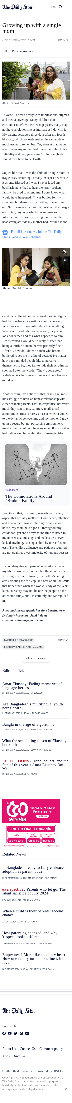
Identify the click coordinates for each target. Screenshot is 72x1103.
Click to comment (36, 658)
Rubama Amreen (22, 51)
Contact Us (28, 1049)
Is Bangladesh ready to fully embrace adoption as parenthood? (33, 869)
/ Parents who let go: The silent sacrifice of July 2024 (34, 891)
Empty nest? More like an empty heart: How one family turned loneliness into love (34, 958)
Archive (19, 1056)
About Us (9, 1049)
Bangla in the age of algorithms (28, 724)
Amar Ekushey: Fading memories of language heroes (32, 686)
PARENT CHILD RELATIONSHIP (18, 640)
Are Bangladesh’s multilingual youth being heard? (32, 706)
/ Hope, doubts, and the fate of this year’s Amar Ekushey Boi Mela (35, 765)
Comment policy (51, 1049)
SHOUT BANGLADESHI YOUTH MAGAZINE (23, 647)
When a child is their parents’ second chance (32, 913)
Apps (6, 1056)
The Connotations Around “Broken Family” (28, 498)
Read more (11, 489)
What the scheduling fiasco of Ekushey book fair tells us (34, 743)
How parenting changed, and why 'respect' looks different (29, 935)
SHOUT (31, 40)
